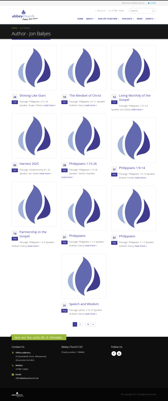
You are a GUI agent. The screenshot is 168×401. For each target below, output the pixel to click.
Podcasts (127, 18)
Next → (93, 324)
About (89, 18)
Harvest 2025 (29, 164)
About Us (100, 10)
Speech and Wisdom (84, 304)
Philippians (77, 236)
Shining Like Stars (32, 95)
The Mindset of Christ (85, 95)
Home (80, 18)
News (139, 18)
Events (149, 18)
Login (152, 3)
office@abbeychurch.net (27, 378)
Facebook (113, 353)
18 (88, 324)
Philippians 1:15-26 (83, 164)
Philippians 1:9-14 (132, 168)
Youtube (119, 353)
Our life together (107, 18)
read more (50, 105)
